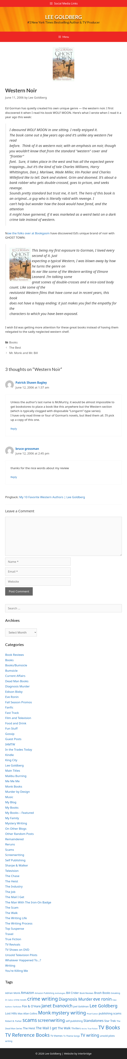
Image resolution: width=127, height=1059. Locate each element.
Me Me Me (12, 781)
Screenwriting (14, 855)
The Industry (14, 886)
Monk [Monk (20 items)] (44, 1012)
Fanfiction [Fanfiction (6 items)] (17, 1006)
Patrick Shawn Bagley (31, 383)
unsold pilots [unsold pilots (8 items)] (107, 1035)
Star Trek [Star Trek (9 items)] (110, 1021)
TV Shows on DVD (17, 950)
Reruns (10, 844)
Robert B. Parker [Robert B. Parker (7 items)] (13, 1021)
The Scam (11, 907)
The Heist (11, 881)
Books (13, 342)
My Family (12, 818)
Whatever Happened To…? (23, 960)
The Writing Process (18, 923)
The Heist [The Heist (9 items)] (29, 1028)
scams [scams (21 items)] (30, 1020)
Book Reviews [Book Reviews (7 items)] (86, 993)
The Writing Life (16, 918)
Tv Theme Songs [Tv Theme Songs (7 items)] (71, 1035)
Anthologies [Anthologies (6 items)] (60, 993)
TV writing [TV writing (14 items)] (90, 1035)
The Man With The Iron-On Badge (28, 902)
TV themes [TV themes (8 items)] (56, 1035)
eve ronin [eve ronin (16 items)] (102, 999)
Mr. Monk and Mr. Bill (23, 353)
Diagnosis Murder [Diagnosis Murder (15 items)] (76, 999)
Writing (10, 965)
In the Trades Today (18, 749)
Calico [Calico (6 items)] (10, 1000)
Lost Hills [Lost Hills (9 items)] (11, 1013)
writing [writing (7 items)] (8, 1041)
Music (9, 797)
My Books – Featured (19, 813)
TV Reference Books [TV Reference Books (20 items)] (27, 1035)
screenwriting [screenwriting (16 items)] (51, 1020)
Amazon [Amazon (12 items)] (27, 992)
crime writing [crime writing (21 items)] (42, 998)
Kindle (9, 755)
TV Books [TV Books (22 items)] (109, 1027)
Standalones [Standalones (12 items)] (93, 1020)
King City (11, 760)
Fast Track (12, 713)
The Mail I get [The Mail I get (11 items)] (46, 1028)
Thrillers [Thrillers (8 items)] (76, 1028)
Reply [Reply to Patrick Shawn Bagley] (14, 428)
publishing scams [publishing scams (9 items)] (110, 1013)
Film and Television (18, 718)
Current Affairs (15, 676)
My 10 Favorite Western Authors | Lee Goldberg (52, 497)
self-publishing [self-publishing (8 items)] (74, 1021)
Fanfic (9, 707)
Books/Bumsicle (16, 665)
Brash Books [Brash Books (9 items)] (102, 993)
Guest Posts (13, 739)
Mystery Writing (16, 823)
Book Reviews (14, 655)
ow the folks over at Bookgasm (28, 233)
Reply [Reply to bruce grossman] (14, 477)
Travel (9, 934)
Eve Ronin (12, 697)
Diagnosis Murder (17, 686)
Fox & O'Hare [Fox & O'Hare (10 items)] (31, 1006)
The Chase (12, 876)
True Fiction (13, 939)
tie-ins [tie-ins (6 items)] (84, 1028)
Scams (9, 850)
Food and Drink (15, 723)
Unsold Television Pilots (21, 955)
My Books (11, 807)
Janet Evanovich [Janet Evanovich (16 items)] (57, 1006)
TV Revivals (12, 944)
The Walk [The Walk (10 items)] (64, 1028)
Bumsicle (11, 671)
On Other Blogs (15, 829)
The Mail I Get (14, 897)
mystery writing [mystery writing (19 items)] (69, 1012)
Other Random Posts (19, 834)
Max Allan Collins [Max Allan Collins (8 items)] (27, 1013)
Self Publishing (15, 860)
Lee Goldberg (63, 17)
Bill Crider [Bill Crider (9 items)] (72, 993)
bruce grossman (27, 449)
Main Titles (12, 771)
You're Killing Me (16, 971)
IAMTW (10, 744)
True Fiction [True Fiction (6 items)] (93, 1028)
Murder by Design (17, 792)
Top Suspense (14, 929)
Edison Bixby (14, 692)
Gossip (9, 734)
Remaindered (14, 839)
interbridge (85, 1053)
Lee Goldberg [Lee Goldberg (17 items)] (103, 1006)
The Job (10, 892)
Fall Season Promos (18, 702)
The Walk (11, 913)
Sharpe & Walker (16, 865)
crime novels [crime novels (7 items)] (20, 999)
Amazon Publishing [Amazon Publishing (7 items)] (44, 993)
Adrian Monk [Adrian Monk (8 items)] (12, 993)
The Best (15, 347)
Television (12, 871)
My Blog (10, 802)
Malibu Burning (16, 776)
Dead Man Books (16, 681)
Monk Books (13, 786)
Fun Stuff (11, 728)
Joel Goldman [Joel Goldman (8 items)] (81, 1006)
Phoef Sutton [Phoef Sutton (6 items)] (92, 1014)
